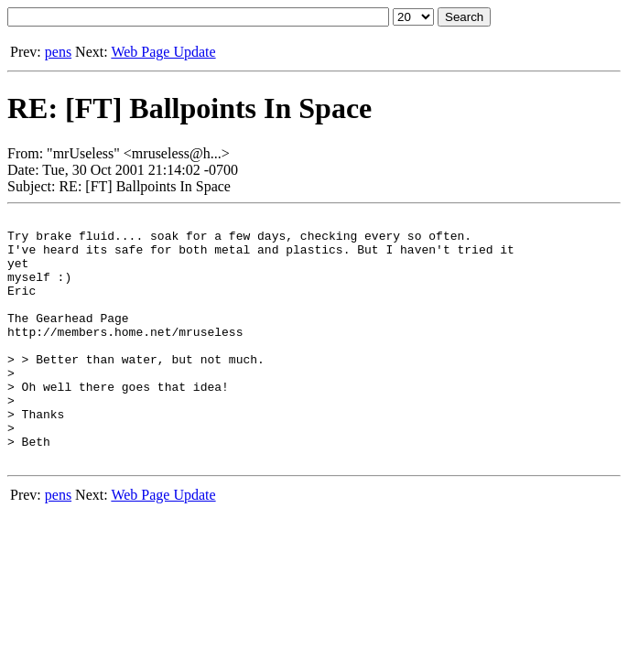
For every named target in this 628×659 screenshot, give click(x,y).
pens (58, 51)
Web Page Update (163, 51)
